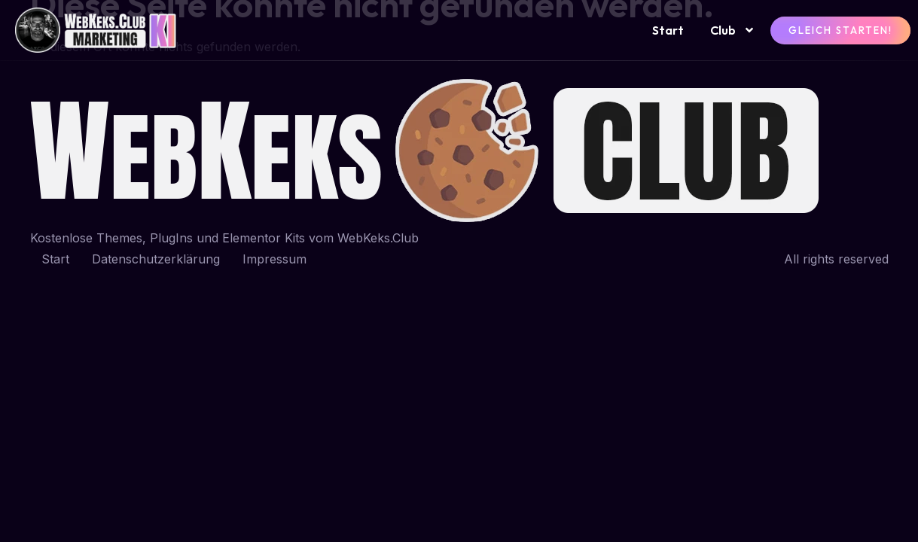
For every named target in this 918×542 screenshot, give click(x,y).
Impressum (274, 258)
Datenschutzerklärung (156, 258)
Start (668, 30)
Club (732, 30)
